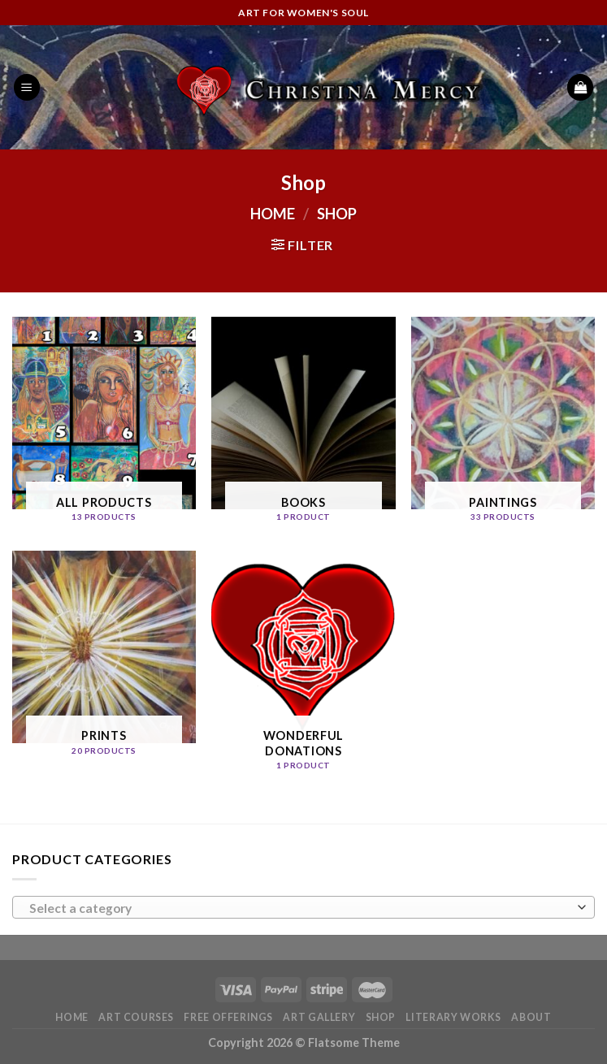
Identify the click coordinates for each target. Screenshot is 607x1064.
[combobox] (303, 907)
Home (272, 214)
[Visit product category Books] (303, 425)
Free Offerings (228, 1017)
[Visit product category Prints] (104, 659)
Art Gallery (319, 1017)
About (531, 1017)
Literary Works (453, 1017)
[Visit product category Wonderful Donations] (303, 667)
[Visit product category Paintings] (503, 425)
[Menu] (27, 87)
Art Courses (136, 1017)
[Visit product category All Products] (104, 425)
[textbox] (300, 908)
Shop (381, 1017)
